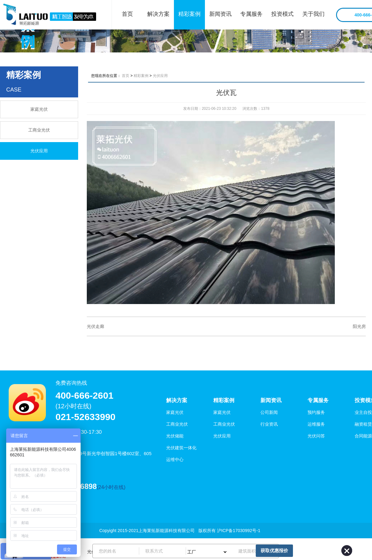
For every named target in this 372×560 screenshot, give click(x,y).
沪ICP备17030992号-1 (238, 530)
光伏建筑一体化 (181, 447)
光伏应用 (39, 150)
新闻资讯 (220, 14)
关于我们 (313, 14)
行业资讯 (269, 424)
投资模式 (282, 14)
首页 (127, 14)
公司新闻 (269, 412)
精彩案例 (189, 14)
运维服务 (316, 424)
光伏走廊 (95, 326)
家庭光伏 (39, 109)
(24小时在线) (111, 487)
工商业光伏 (39, 130)
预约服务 (316, 412)
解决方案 (158, 14)
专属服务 (251, 14)
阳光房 (359, 326)
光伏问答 (316, 435)
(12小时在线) (73, 406)
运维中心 (175, 459)
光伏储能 (175, 435)
